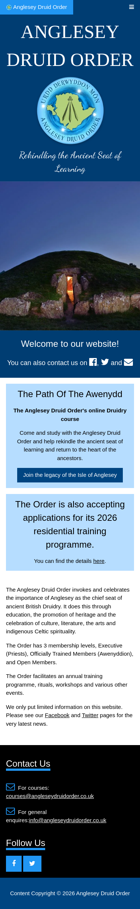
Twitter (90, 715)
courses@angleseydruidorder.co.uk (50, 796)
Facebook (57, 715)
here (99, 561)
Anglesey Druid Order (36, 7)
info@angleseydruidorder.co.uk (67, 820)
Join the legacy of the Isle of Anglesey (70, 475)
